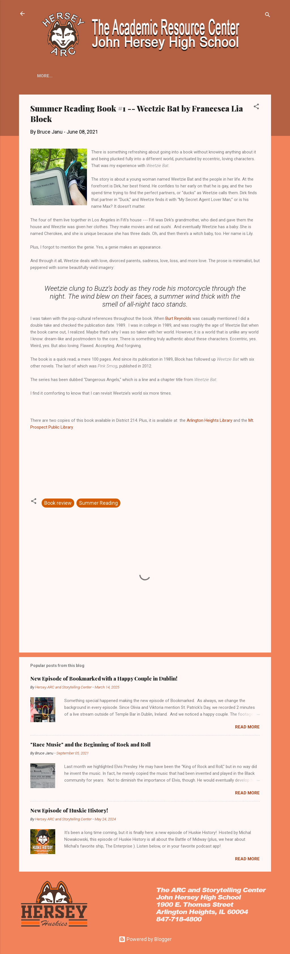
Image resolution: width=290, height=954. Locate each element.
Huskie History (165, 79)
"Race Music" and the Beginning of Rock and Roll (90, 745)
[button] (256, 108)
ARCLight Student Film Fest (74, 79)
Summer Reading (98, 504)
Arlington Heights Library (209, 421)
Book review (58, 504)
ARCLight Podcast (200, 73)
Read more (247, 728)
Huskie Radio (127, 79)
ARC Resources (154, 73)
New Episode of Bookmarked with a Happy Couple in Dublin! (103, 679)
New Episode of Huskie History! (69, 811)
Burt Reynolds (178, 319)
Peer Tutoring (206, 79)
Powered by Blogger (145, 939)
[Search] (267, 15)
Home (75, 73)
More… (239, 82)
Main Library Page (108, 73)
